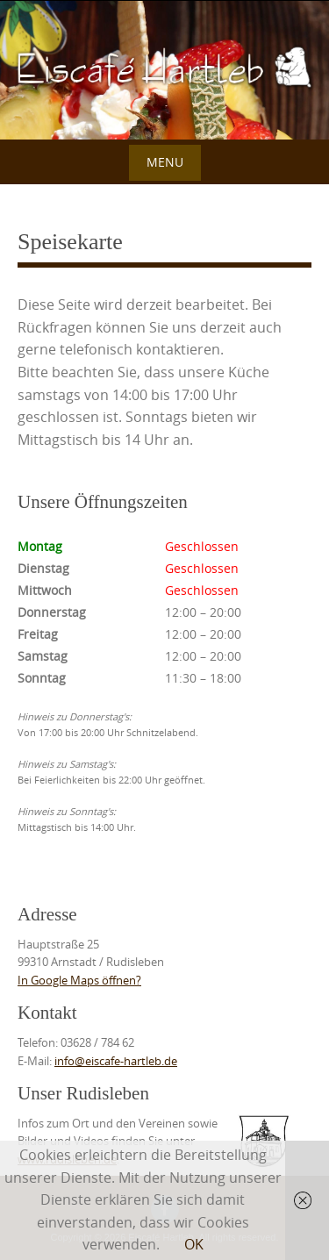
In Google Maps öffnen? (79, 980)
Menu (165, 162)
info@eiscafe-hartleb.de (115, 1061)
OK (194, 1244)
